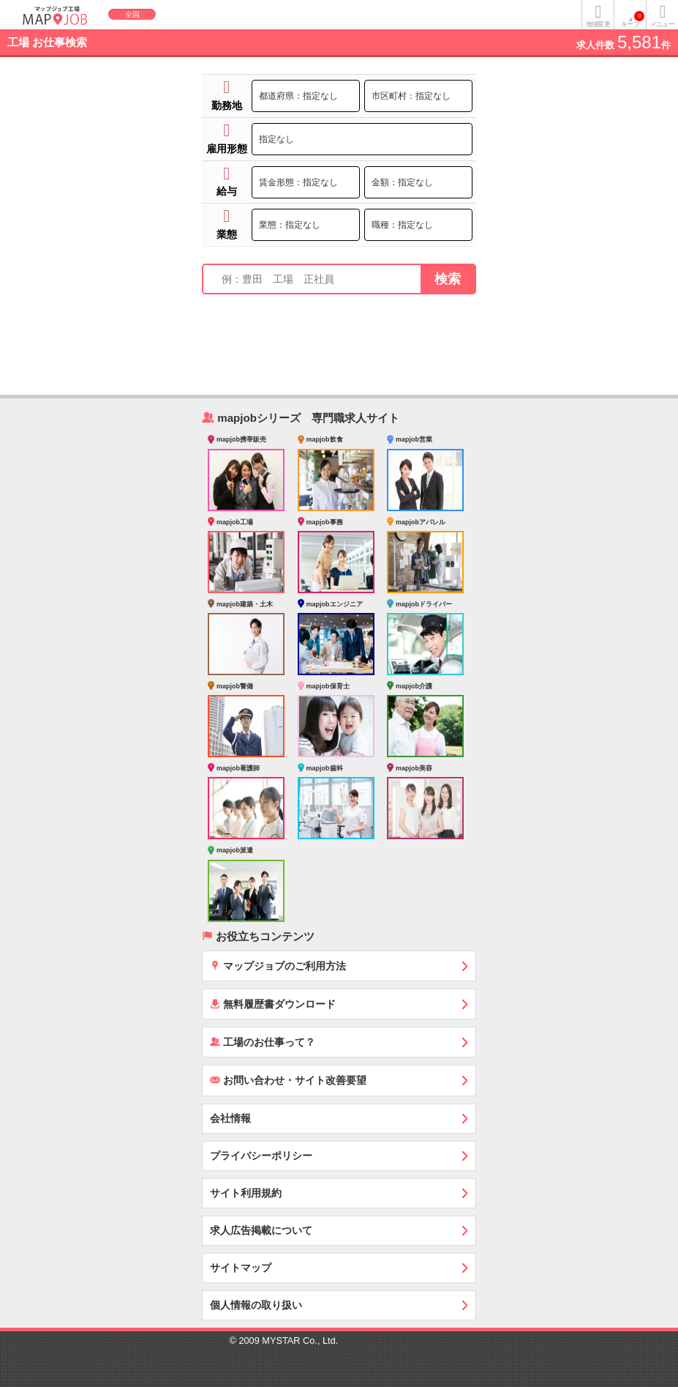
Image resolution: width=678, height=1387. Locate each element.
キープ (632, 19)
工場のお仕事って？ (262, 1041)
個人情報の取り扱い (256, 1305)
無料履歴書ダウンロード (273, 1003)
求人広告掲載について (261, 1230)
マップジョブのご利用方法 (278, 965)
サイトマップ (240, 1267)
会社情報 (230, 1118)
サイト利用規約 (246, 1193)
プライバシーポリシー (261, 1155)
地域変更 (597, 24)
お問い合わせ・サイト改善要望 (288, 1080)
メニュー (662, 24)
